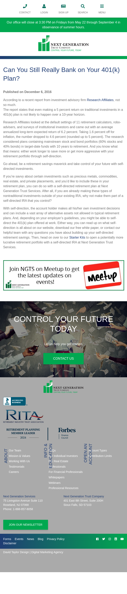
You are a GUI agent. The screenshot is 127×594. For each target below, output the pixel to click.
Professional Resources (63, 488)
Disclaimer (9, 543)
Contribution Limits (100, 456)
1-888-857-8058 (23, 509)
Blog (40, 539)
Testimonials (16, 466)
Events (19, 539)
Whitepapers (57, 477)
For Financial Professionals (66, 472)
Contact (25, 8)
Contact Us (63, 358)
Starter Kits (77, 237)
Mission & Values (19, 456)
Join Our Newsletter (25, 524)
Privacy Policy (56, 539)
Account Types (97, 450)
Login (44, 8)
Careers (14, 472)
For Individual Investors (63, 456)
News (30, 539)
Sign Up (63, 8)
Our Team (15, 450)
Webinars (54, 482)
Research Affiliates (100, 100)
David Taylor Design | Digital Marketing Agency (33, 552)
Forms (7, 539)
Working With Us (19, 461)
